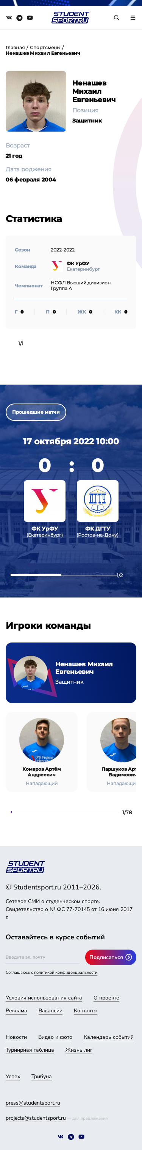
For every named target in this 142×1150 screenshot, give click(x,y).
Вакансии (50, 1010)
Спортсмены (45, 47)
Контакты (85, 1010)
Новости (16, 1037)
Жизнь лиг (79, 1050)
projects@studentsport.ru (36, 1118)
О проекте (106, 997)
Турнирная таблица (30, 1050)
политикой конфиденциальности (65, 972)
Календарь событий (109, 1037)
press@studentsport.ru (33, 1103)
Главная (15, 47)
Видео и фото (55, 1037)
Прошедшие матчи (36, 412)
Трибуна (41, 1076)
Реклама (16, 1010)
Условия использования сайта (44, 997)
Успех (13, 1076)
